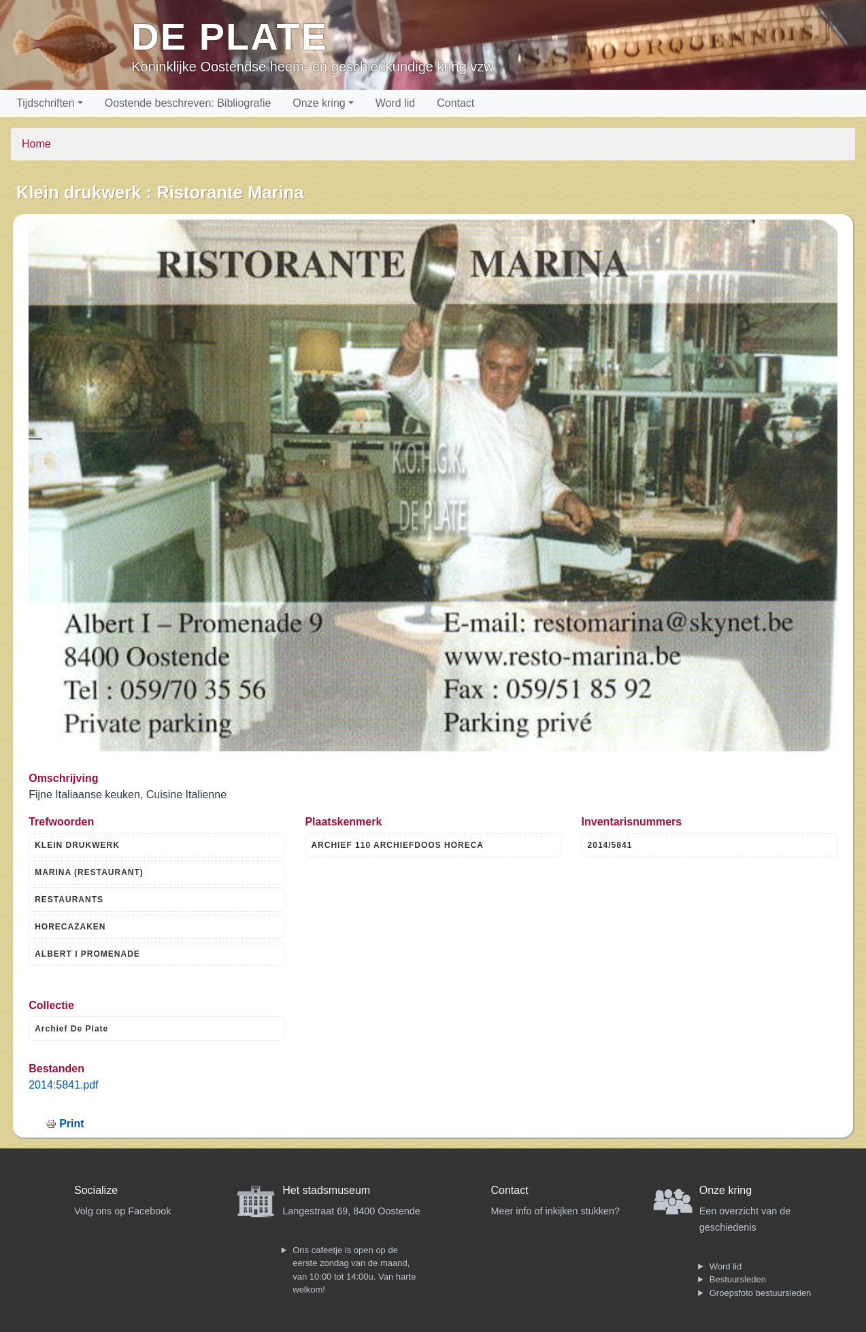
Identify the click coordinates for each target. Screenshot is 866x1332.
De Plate (229, 36)
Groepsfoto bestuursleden (761, 1293)
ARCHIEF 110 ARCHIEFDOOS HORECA (397, 845)
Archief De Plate (71, 1029)
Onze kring (319, 103)
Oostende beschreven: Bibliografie (188, 103)
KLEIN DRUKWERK (77, 845)
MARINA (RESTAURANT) (89, 872)
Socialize (96, 1190)
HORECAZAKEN (70, 927)
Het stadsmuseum (326, 1190)
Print (71, 1123)
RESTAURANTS (69, 899)
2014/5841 (610, 845)
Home (36, 144)
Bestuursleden (738, 1279)
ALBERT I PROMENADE (87, 954)
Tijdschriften (45, 103)
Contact (455, 103)
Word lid (395, 103)
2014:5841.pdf (63, 1085)
